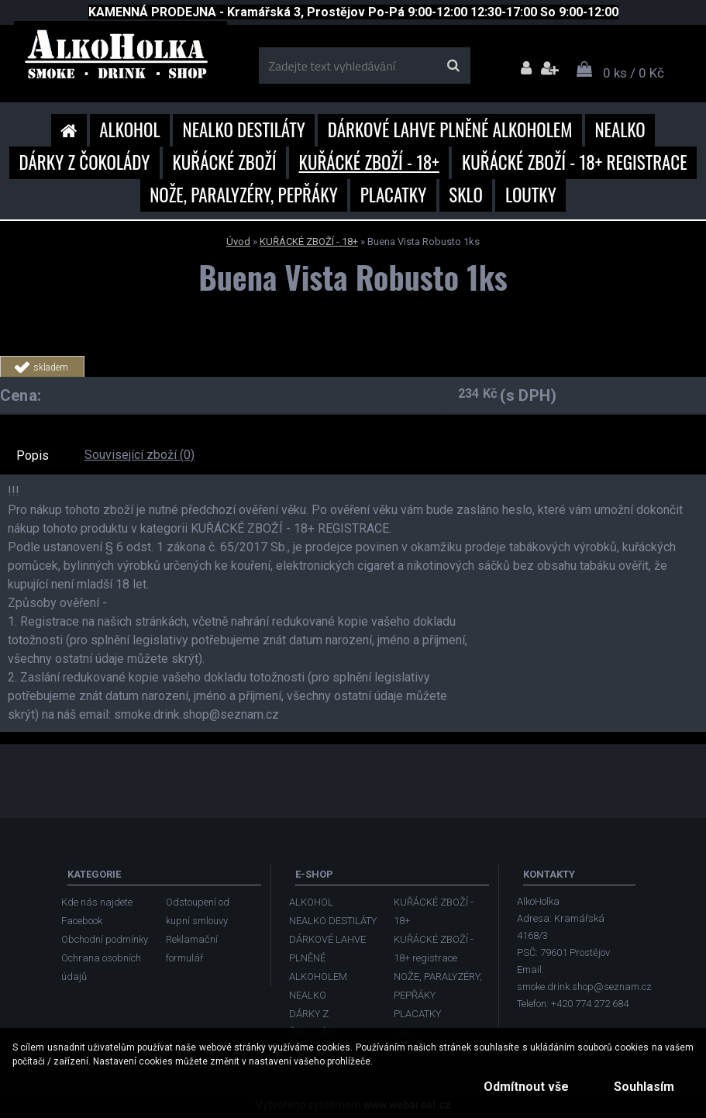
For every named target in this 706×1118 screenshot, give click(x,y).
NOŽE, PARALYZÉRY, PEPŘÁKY (244, 194)
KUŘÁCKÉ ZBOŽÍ (224, 162)
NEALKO (619, 129)
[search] (453, 66)
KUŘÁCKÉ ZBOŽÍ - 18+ (369, 162)
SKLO (466, 194)
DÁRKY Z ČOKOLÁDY (84, 162)
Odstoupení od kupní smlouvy (197, 911)
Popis (32, 455)
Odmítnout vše (526, 1086)
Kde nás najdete (97, 902)
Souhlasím (644, 1086)
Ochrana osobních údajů (101, 967)
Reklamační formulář (192, 948)
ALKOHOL (129, 129)
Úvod (238, 241)
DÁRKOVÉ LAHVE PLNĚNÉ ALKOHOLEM (450, 129)
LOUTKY (530, 194)
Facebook (81, 920)
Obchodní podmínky (104, 939)
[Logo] (120, 59)
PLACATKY (393, 194)
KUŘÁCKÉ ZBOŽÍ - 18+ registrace (574, 162)
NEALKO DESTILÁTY (244, 129)
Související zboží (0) (139, 454)
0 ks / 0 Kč (633, 73)
